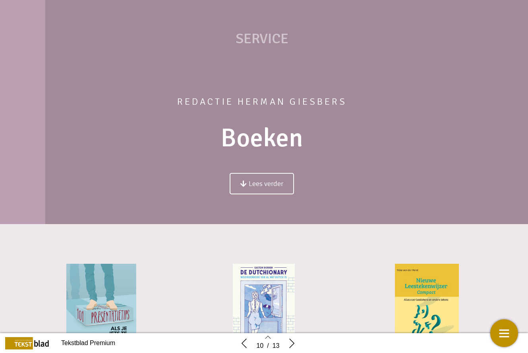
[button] (262, 183)
